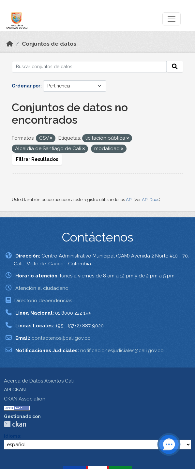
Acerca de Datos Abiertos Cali (39, 381)
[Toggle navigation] (171, 18)
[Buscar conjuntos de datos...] (89, 66)
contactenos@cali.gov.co (61, 338)
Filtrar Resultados (37, 159)
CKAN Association (24, 399)
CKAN (15, 424)
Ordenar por (26, 85)
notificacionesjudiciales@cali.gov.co (122, 350)
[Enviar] (174, 66)
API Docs (150, 199)
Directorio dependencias (43, 301)
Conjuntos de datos (49, 43)
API (129, 199)
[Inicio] (10, 43)
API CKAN (15, 390)
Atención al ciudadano (41, 288)
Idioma (12, 436)
